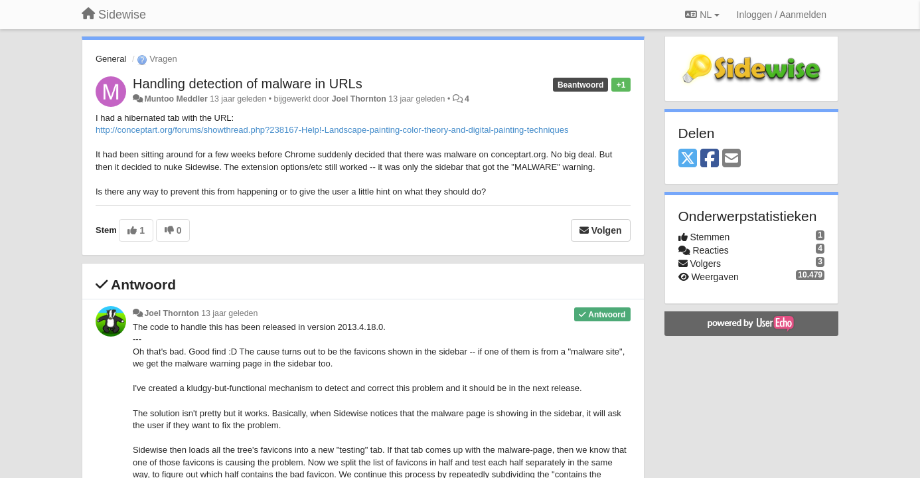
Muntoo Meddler (175, 99)
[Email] (731, 159)
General (111, 59)
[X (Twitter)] (687, 159)
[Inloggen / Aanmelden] (781, 14)
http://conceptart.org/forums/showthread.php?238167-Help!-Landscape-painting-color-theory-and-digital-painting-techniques (332, 130)
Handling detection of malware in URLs (247, 83)
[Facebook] (709, 159)
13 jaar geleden (229, 313)
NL (702, 14)
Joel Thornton (359, 99)
